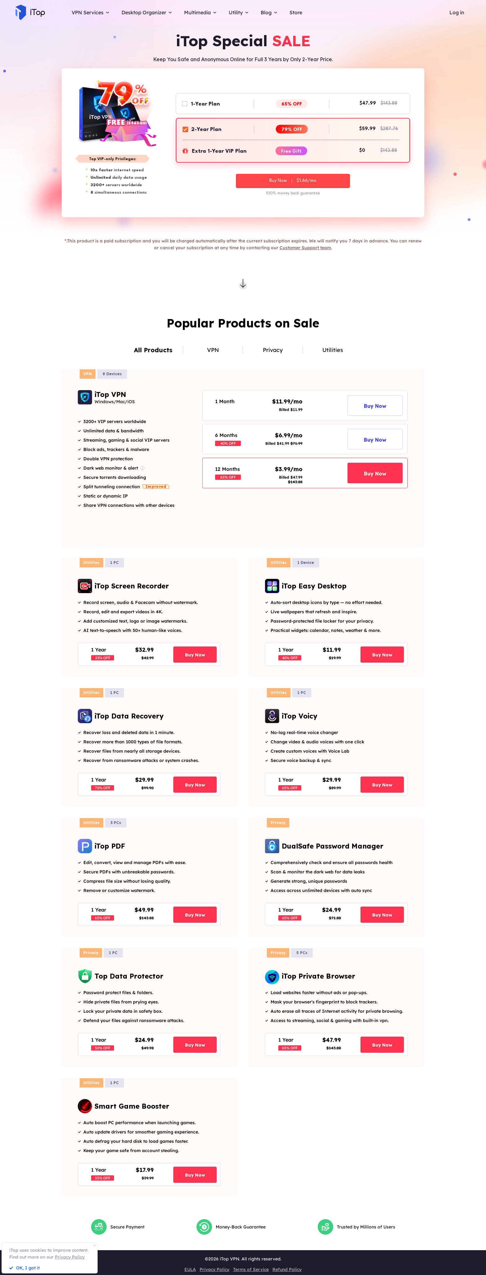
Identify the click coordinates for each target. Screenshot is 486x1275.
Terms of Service (251, 1269)
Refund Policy (287, 1269)
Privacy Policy (214, 1269)
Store (295, 12)
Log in (456, 12)
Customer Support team (305, 247)
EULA (190, 1269)
